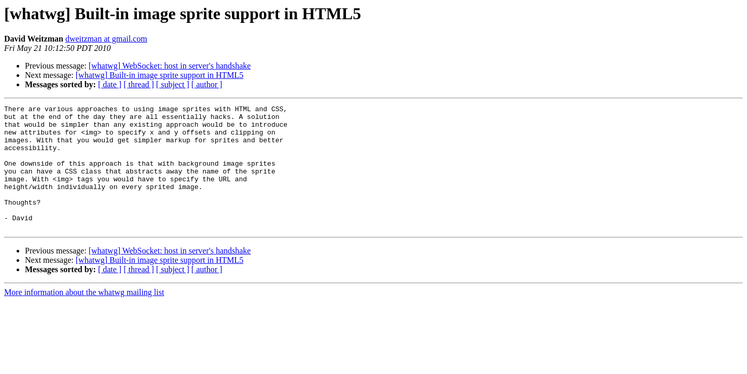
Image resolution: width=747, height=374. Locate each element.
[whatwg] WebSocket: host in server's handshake (170, 65)
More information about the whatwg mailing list (84, 317)
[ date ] (109, 84)
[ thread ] (138, 84)
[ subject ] (172, 84)
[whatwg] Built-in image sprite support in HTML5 (160, 75)
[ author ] (207, 84)
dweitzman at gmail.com (106, 38)
